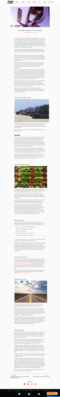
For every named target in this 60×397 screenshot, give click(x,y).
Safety (29, 1)
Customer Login (44, 390)
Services (44, 1)
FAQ (39, 1)
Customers (23, 1)
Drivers (17, 1)
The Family (34, 2)
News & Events (17, 390)
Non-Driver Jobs (25, 390)
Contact (37, 390)
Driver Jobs (32, 390)
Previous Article (20, 376)
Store (50, 390)
